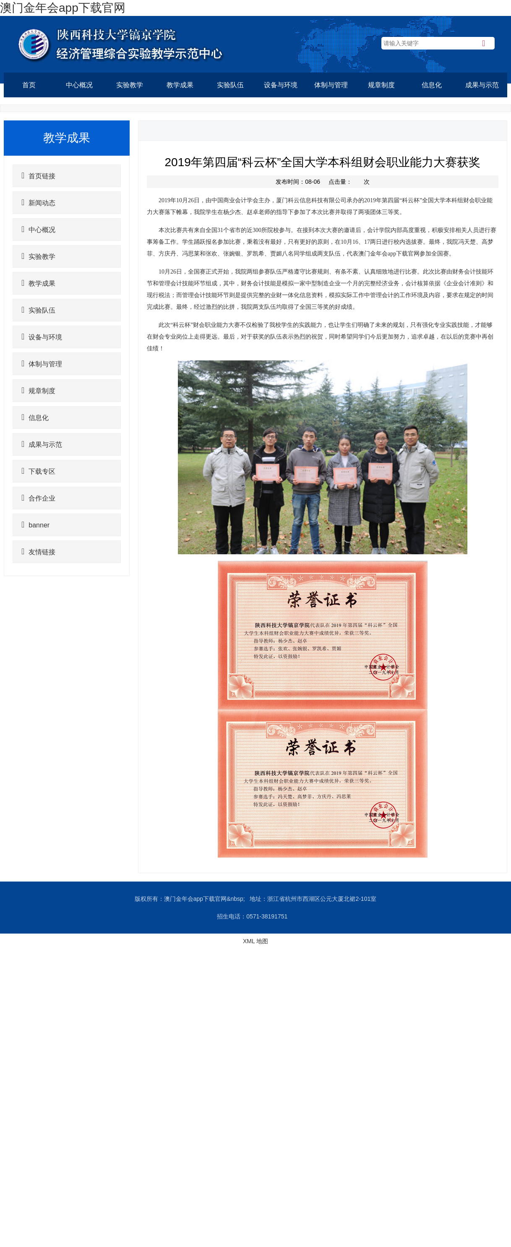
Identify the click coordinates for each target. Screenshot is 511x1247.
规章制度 (381, 85)
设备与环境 (280, 85)
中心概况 (79, 85)
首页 (29, 85)
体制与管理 (331, 85)
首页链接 (38, 175)
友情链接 (38, 551)
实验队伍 (230, 85)
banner (35, 524)
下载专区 (38, 470)
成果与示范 (482, 85)
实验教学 (129, 85)
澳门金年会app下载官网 (62, 7)
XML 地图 (255, 941)
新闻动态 (38, 202)
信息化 (432, 85)
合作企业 (38, 497)
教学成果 (180, 85)
